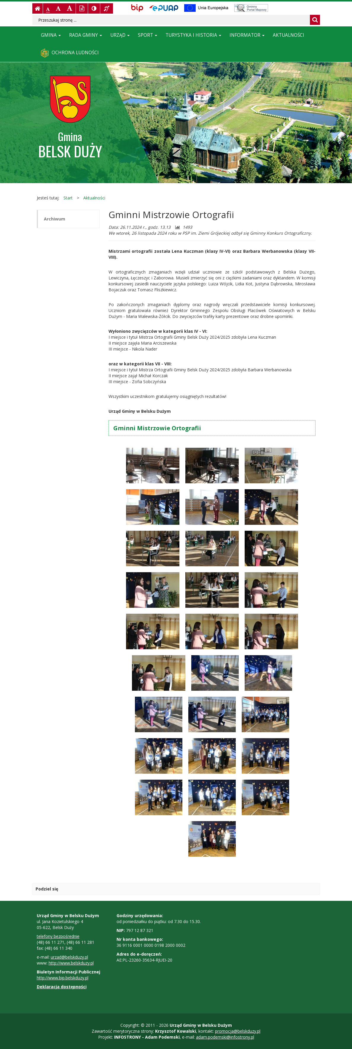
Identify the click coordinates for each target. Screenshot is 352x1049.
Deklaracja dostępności (62, 986)
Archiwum (54, 219)
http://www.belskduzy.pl (71, 963)
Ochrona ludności (70, 53)
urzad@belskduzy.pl (69, 957)
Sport (147, 35)
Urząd (120, 35)
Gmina (51, 35)
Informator (247, 35)
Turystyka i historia (193, 35)
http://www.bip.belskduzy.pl (62, 978)
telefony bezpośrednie (58, 936)
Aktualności (288, 35)
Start (68, 198)
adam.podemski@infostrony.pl (225, 1037)
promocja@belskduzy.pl (237, 1031)
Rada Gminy (85, 35)
